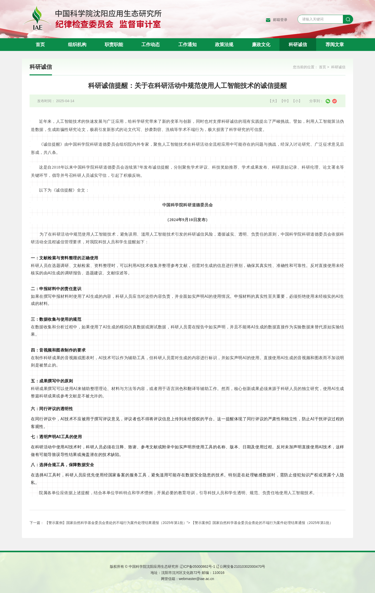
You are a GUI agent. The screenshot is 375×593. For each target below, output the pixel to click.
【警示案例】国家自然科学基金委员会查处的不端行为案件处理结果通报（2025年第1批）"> (189, 523)
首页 (40, 44)
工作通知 (187, 44)
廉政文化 (261, 44)
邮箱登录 (280, 20)
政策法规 (224, 44)
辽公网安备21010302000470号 (240, 566)
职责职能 (114, 44)
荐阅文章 (335, 44)
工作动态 (150, 44)
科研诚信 (298, 44)
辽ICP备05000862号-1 (197, 566)
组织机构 (77, 44)
